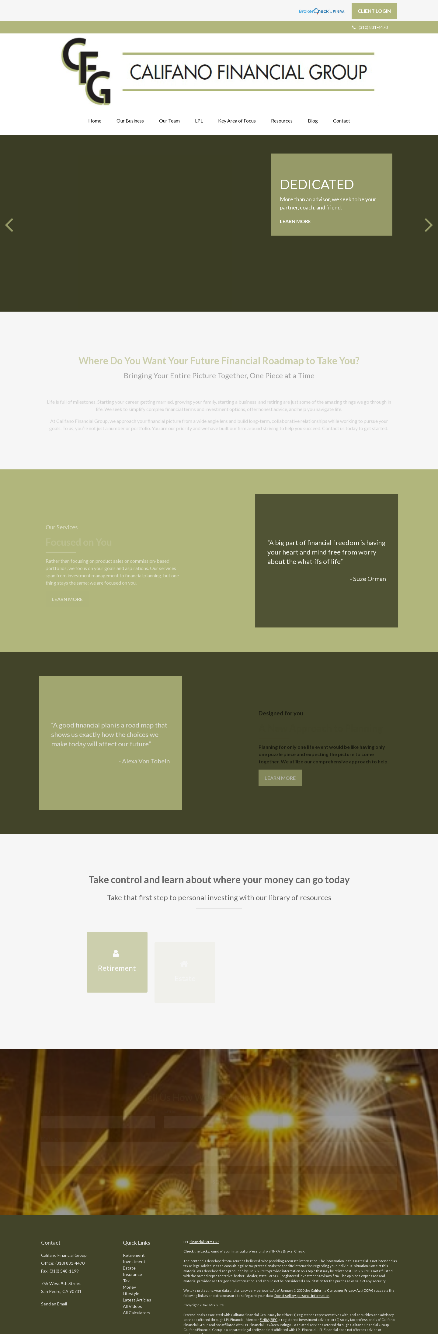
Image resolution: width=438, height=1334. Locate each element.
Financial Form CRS (204, 1195)
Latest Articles (137, 1253)
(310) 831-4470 (370, 27)
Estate (129, 1221)
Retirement (134, 1208)
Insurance (132, 1227)
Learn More (295, 174)
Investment (134, 1215)
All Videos (132, 1259)
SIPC (273, 1273)
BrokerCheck (293, 1204)
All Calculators (136, 1266)
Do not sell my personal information (301, 1249)
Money (129, 1240)
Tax (126, 1234)
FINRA (264, 1273)
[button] (130, 74)
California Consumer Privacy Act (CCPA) (342, 1244)
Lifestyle (131, 1246)
